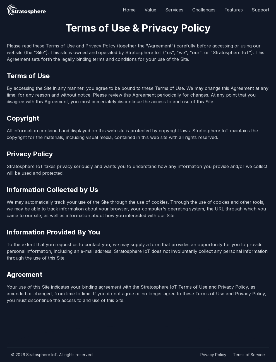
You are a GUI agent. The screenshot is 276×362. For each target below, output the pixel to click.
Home (129, 10)
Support (260, 10)
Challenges (203, 10)
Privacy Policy (213, 354)
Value (150, 10)
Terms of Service (249, 354)
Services (174, 10)
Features (233, 10)
